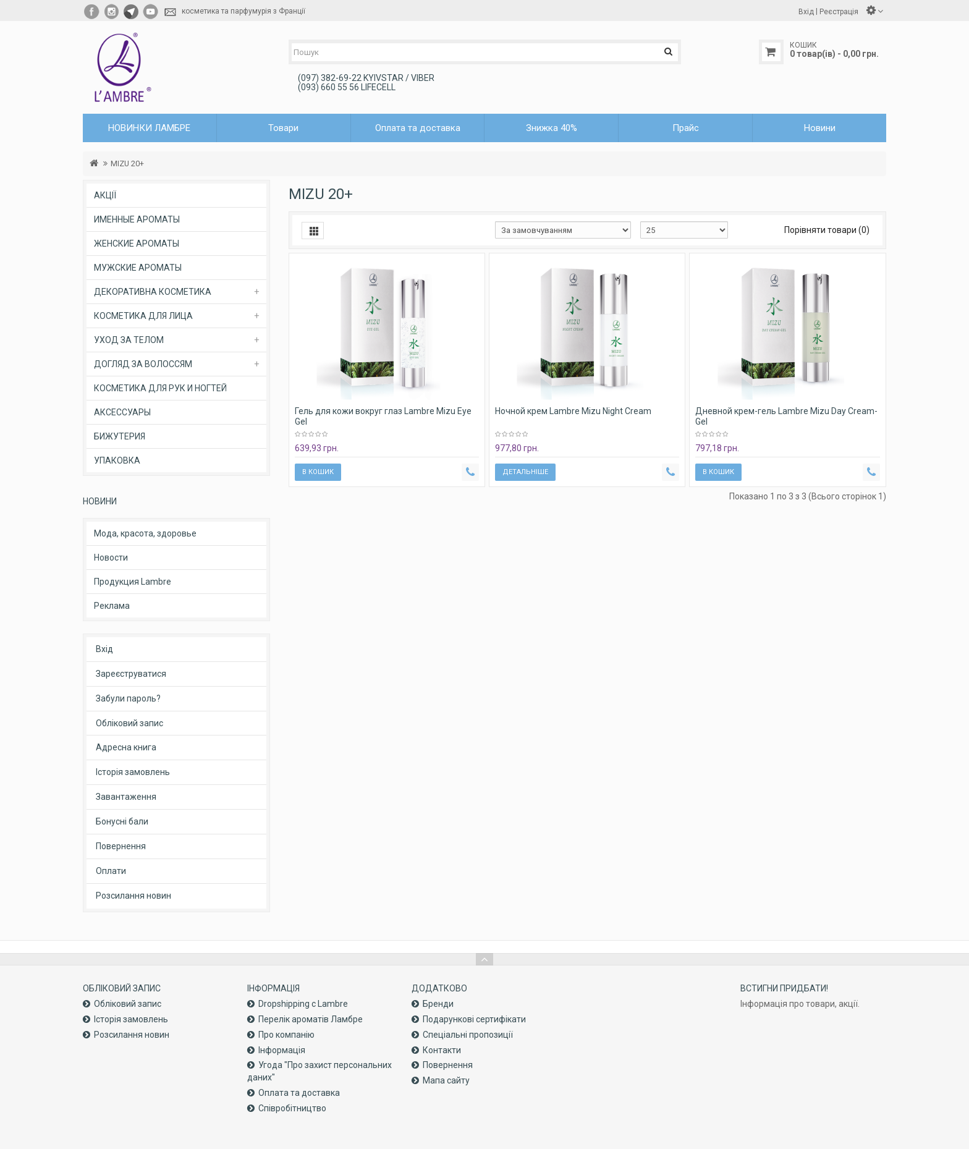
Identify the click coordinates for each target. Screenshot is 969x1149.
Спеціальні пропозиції (468, 1035)
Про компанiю (286, 1035)
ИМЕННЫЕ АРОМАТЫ (137, 219)
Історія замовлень (133, 772)
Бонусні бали (122, 821)
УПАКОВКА (117, 460)
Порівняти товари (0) (827, 230)
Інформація (281, 1050)
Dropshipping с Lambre (303, 1004)
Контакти (442, 1050)
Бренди (438, 1004)
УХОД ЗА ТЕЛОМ (129, 340)
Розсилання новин (133, 896)
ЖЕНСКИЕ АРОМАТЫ (136, 243)
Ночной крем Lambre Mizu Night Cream (573, 411)
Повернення (121, 846)
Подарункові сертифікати (474, 1019)
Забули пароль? (128, 698)
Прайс (685, 128)
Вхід (104, 649)
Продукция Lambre (132, 582)
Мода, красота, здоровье (145, 533)
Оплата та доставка (417, 128)
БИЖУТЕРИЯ (119, 436)
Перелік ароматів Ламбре (310, 1019)
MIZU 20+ (127, 163)
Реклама (112, 606)
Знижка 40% (551, 128)
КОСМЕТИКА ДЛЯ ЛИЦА (143, 316)
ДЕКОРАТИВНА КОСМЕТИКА (152, 292)
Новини (820, 128)
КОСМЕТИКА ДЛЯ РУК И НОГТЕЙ (160, 388)
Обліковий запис (129, 723)
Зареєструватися (131, 674)
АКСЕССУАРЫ (122, 412)
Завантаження (126, 797)
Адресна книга (126, 747)
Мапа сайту (446, 1080)
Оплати (111, 871)
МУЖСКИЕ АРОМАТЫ (138, 268)
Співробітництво (292, 1108)
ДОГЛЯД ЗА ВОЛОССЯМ (143, 364)
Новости (111, 557)
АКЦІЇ (105, 195)
